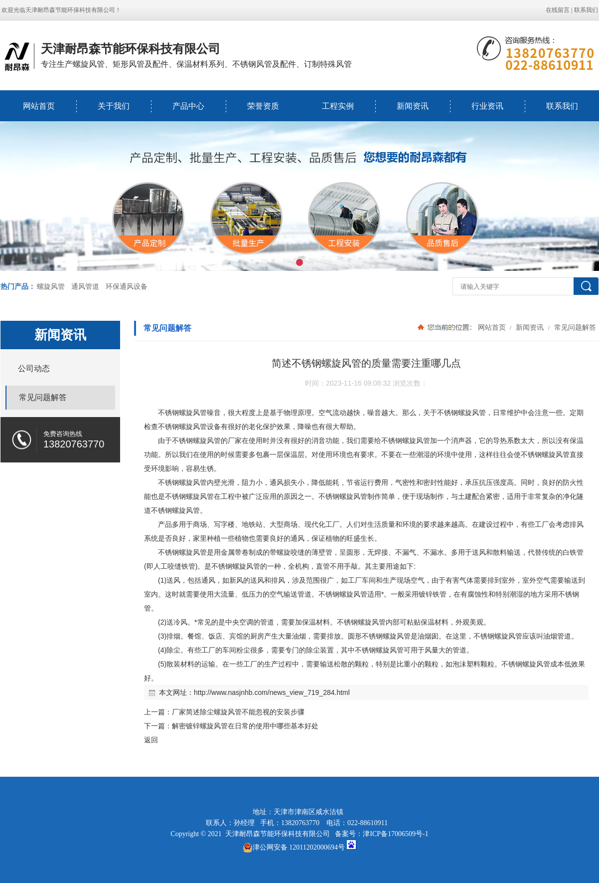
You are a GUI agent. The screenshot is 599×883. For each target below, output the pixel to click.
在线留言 (558, 9)
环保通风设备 (127, 286)
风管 (200, 413)
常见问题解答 (574, 327)
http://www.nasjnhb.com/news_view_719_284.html (272, 692)
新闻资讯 (413, 106)
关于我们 (114, 106)
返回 (151, 740)
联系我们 (586, 9)
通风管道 (85, 286)
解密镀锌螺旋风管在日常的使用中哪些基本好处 (245, 726)
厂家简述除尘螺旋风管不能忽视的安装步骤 (238, 712)
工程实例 (338, 106)
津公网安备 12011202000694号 (294, 848)
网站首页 (39, 106)
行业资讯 (487, 106)
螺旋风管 (51, 286)
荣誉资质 (263, 106)
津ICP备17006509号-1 (395, 834)
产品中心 (188, 106)
